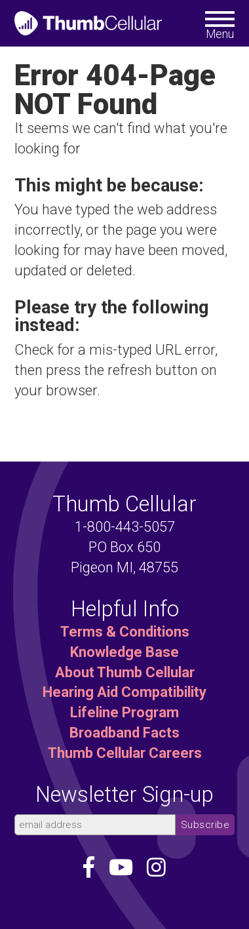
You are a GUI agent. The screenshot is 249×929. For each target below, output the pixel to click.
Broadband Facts (124, 732)
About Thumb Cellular (125, 672)
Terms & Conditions (124, 631)
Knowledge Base (124, 652)
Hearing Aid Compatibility (124, 692)
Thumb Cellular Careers (125, 753)
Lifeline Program (124, 712)
